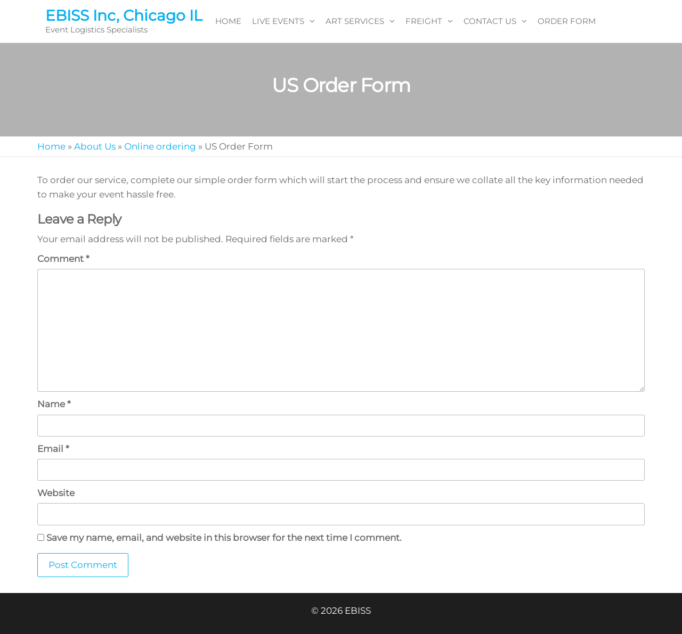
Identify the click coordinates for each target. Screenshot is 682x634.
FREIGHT (423, 21)
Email (53, 448)
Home (51, 146)
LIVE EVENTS (278, 21)
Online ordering (160, 146)
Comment (63, 258)
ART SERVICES (355, 21)
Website (56, 493)
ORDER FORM (567, 21)
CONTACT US (490, 21)
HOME (228, 21)
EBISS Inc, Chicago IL (123, 15)
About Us (95, 146)
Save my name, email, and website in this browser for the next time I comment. (224, 537)
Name (54, 404)
